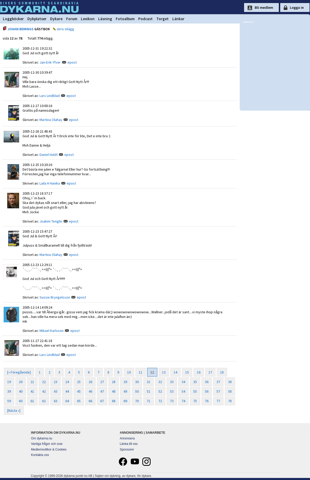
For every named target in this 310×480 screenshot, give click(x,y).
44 (67, 391)
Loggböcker (13, 18)
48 (113, 391)
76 (206, 401)
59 (9, 401)
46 (90, 391)
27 (102, 381)
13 (164, 372)
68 (113, 401)
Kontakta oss (40, 455)
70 (137, 401)
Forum (71, 18)
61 (32, 401)
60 (20, 401)
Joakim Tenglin (51, 221)
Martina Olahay (51, 119)
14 (175, 372)
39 (9, 391)
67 (102, 401)
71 (148, 401)
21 (32, 381)
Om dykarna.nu (41, 438)
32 (160, 381)
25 (79, 381)
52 (160, 391)
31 (148, 381)
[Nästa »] (13, 410)
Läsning (105, 18)
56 (206, 391)
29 (125, 381)
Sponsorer (127, 449)
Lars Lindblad (50, 95)
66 (90, 401)
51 (148, 391)
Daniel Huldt (49, 154)
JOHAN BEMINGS (20, 29)
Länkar (178, 18)
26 (90, 381)
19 (9, 381)
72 (160, 401)
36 (206, 381)
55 (195, 391)
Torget (162, 18)
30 (137, 381)
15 (187, 372)
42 (44, 391)
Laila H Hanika (50, 183)
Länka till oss (128, 444)
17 (210, 372)
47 (102, 391)
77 (218, 401)
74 (183, 401)
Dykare (56, 18)
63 (55, 401)
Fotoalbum (125, 18)
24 (67, 381)
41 (32, 391)
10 (129, 372)
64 (67, 401)
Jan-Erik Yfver (50, 62)
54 (183, 391)
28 (113, 381)
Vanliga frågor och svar (47, 444)
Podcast (145, 18)
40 (20, 391)
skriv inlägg (65, 29)
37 (218, 381)
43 (55, 391)
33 (172, 381)
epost (72, 62)
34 (183, 381)
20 (20, 381)
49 (125, 391)
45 (79, 391)
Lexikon (88, 18)
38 (230, 381)
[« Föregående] (19, 372)
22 (44, 381)
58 (230, 391)
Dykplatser (37, 18)
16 (198, 372)
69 (125, 401)
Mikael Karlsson (52, 330)
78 (230, 401)
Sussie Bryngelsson (55, 297)
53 (172, 391)
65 (79, 401)
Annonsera (127, 438)
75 (195, 401)
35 (195, 381)
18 (222, 372)
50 (137, 391)
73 (172, 401)
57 (218, 391)
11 (140, 372)
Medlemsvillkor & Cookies (48, 449)
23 (55, 381)
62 (44, 401)
